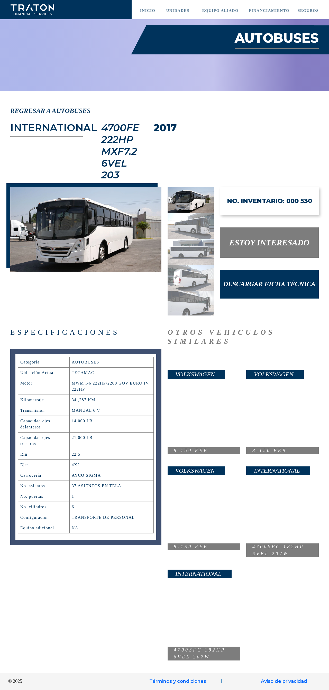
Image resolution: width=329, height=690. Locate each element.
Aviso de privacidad (284, 681)
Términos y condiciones (177, 681)
